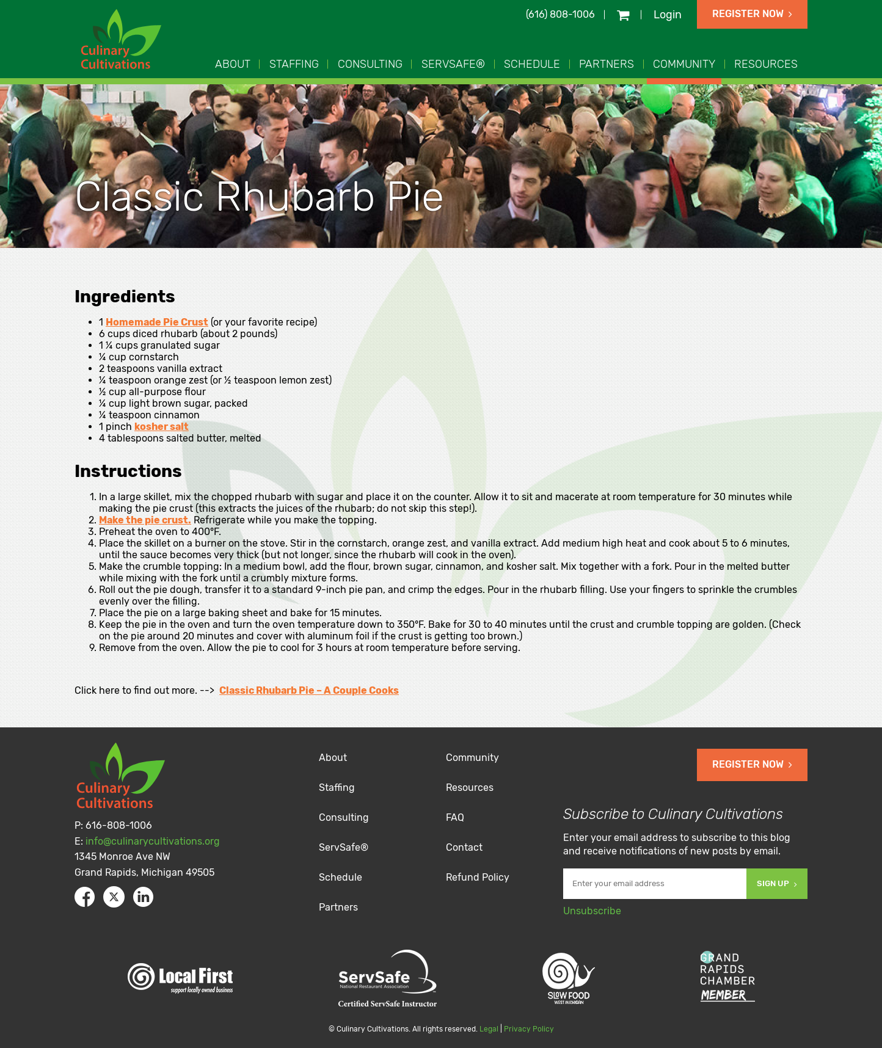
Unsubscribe (592, 911)
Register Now (752, 14)
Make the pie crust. (145, 520)
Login (668, 14)
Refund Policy (477, 877)
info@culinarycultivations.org (153, 841)
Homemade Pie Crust (157, 322)
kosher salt (161, 426)
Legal (488, 1029)
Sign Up (777, 883)
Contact (464, 847)
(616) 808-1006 (560, 14)
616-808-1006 (119, 825)
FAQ (455, 817)
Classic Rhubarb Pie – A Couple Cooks (309, 690)
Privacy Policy (529, 1029)
